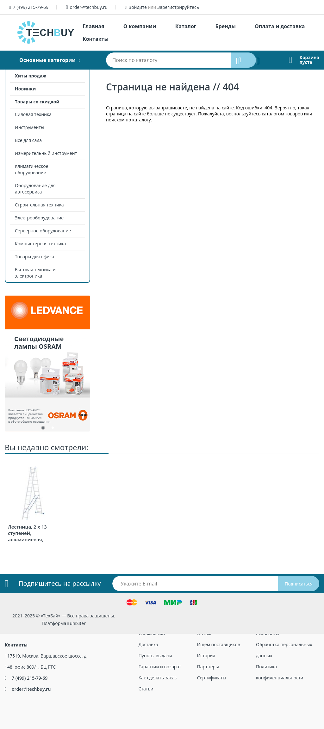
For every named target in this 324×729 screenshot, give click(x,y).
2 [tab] (52, 429)
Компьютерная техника (40, 244)
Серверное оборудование (43, 231)
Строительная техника (39, 205)
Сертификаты (211, 678)
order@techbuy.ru (89, 7)
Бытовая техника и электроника (35, 272)
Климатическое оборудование (31, 169)
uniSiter (78, 623)
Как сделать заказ (158, 678)
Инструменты (29, 127)
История (206, 655)
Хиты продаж (30, 76)
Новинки (25, 89)
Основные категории (47, 60)
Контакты (96, 38)
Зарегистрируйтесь (178, 7)
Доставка (148, 644)
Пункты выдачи (155, 655)
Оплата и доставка (280, 26)
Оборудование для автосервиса (35, 188)
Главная (93, 26)
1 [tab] (43, 429)
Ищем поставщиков (218, 644)
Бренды (225, 26)
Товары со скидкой (37, 102)
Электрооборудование (39, 218)
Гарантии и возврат (160, 667)
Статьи (146, 689)
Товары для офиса (34, 257)
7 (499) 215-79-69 (30, 7)
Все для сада (28, 140)
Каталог (185, 26)
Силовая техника (33, 114)
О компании (139, 26)
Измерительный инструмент (46, 153)
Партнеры (208, 667)
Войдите (137, 7)
